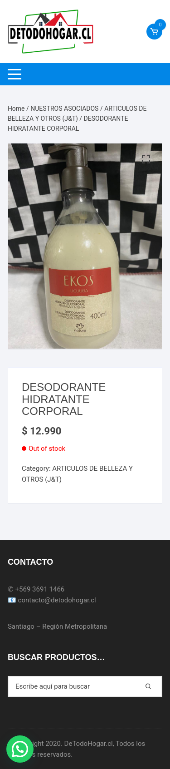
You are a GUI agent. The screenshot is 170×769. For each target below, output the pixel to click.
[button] (20, 749)
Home (16, 108)
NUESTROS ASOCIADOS (64, 108)
